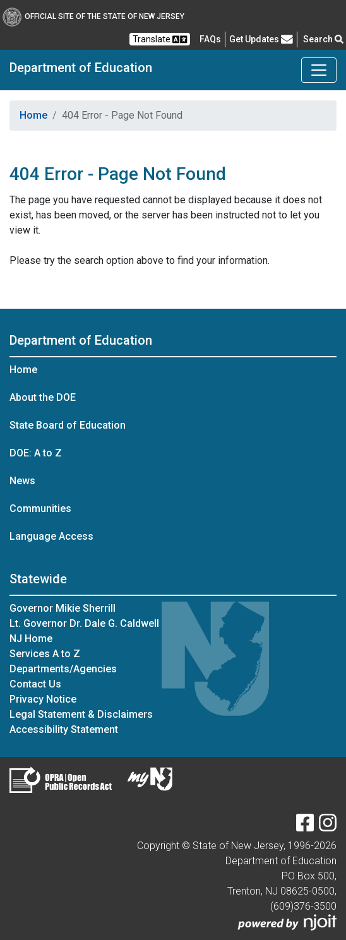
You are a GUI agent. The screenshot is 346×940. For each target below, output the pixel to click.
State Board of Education (67, 425)
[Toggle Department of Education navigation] (319, 70)
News (22, 481)
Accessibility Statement (63, 729)
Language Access (51, 536)
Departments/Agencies (63, 669)
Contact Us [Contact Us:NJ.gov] (35, 684)
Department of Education (80, 67)
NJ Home (30, 639)
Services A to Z (44, 654)
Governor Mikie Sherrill (62, 608)
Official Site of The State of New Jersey (93, 16)
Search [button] (323, 39)
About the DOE (42, 397)
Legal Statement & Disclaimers (81, 714)
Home (33, 115)
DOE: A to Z (35, 453)
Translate (160, 39)
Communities (40, 509)
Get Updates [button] (261, 39)
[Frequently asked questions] (210, 39)
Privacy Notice (42, 699)
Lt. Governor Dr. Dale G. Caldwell (84, 623)
